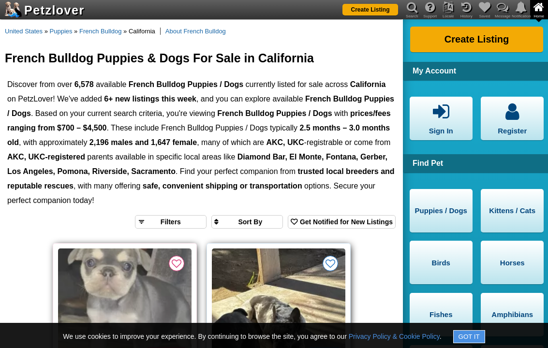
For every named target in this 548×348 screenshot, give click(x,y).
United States (24, 31)
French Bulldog (100, 31)
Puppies (61, 31)
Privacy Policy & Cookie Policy (394, 336)
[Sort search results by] (247, 222)
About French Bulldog (195, 31)
